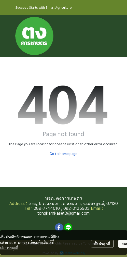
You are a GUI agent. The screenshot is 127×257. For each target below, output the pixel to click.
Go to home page (63, 153)
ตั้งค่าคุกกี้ (102, 243)
